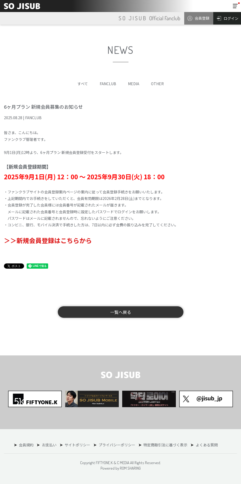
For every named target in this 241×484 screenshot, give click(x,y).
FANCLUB (108, 83)
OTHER (157, 83)
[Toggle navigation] (235, 6)
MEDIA (133, 83)
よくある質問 (206, 444)
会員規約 (26, 444)
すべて (82, 83)
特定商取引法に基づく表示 (165, 444)
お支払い (49, 444)
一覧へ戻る (120, 312)
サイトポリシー (77, 444)
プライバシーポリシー (116, 444)
